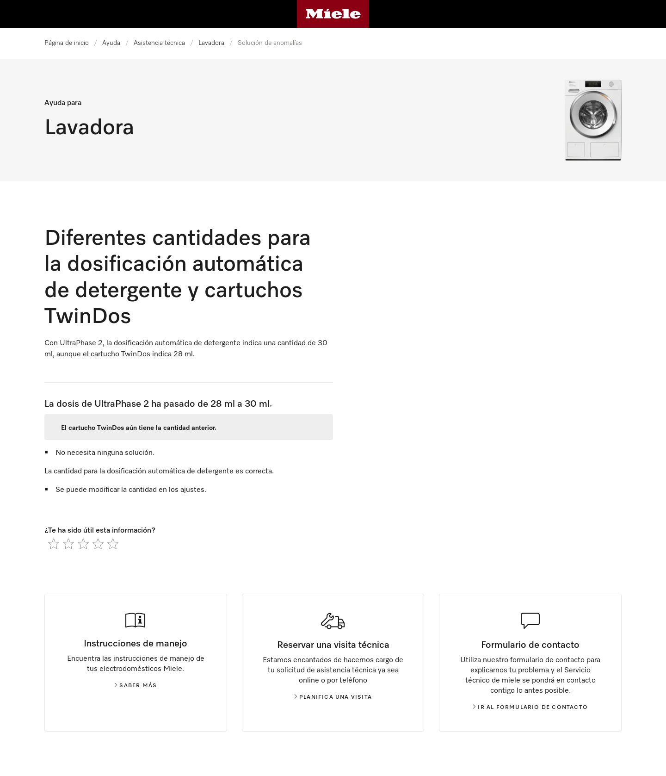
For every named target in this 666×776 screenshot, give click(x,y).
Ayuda (111, 43)
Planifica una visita (333, 697)
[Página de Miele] (333, 14)
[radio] (53, 543)
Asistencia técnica (159, 43)
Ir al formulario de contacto (530, 707)
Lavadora (211, 43)
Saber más (135, 686)
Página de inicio (66, 43)
